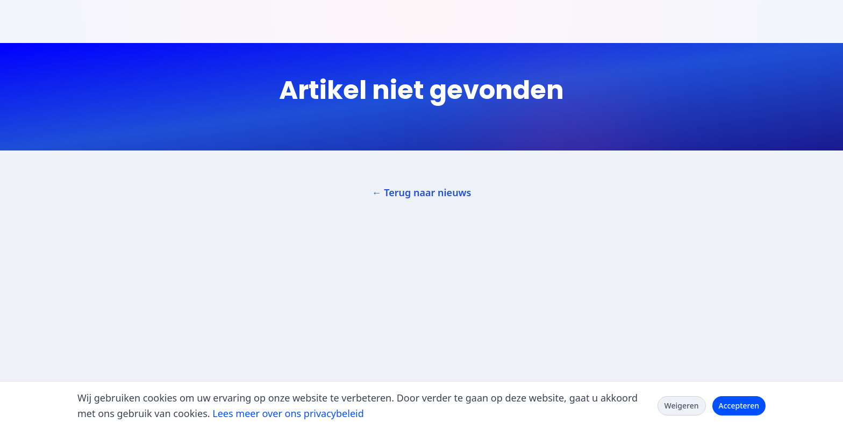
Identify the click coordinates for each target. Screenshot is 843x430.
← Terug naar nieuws (421, 192)
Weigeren (682, 405)
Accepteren (739, 405)
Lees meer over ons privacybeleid (287, 413)
